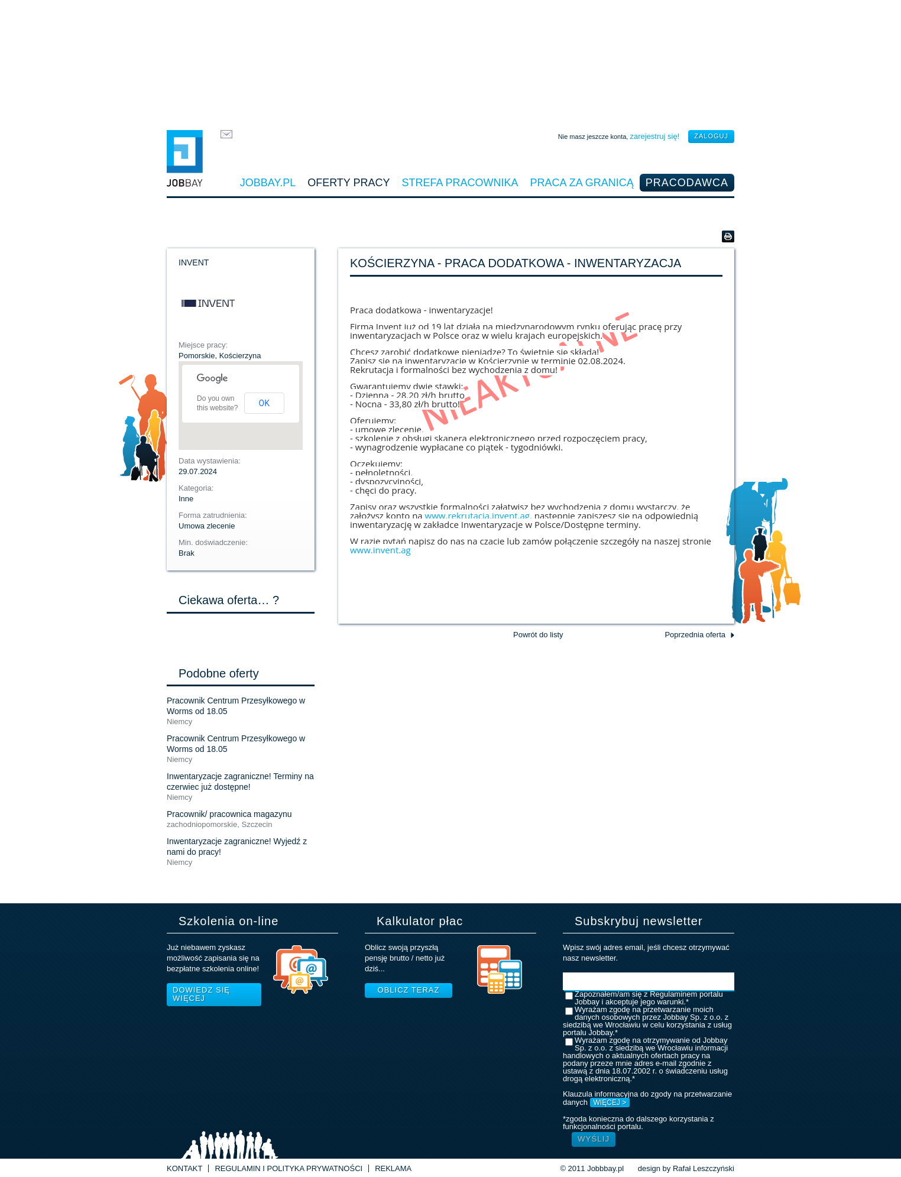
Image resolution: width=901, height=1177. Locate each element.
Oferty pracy (348, 183)
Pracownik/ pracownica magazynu (229, 814)
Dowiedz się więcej (201, 994)
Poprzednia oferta (695, 634)
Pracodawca (687, 183)
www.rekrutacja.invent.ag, (477, 515)
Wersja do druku (728, 236)
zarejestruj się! (654, 136)
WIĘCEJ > (610, 1102)
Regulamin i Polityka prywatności (288, 1168)
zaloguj (711, 136)
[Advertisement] (450, 62)
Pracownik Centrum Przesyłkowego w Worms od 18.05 (236, 706)
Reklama (393, 1168)
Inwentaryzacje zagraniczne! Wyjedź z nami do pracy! (237, 846)
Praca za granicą (582, 183)
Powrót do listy (538, 634)
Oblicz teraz (409, 989)
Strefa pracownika (460, 183)
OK (264, 403)
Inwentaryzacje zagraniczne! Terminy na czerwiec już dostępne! (240, 781)
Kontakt (184, 1168)
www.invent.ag (380, 550)
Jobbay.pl (268, 183)
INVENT (194, 262)
